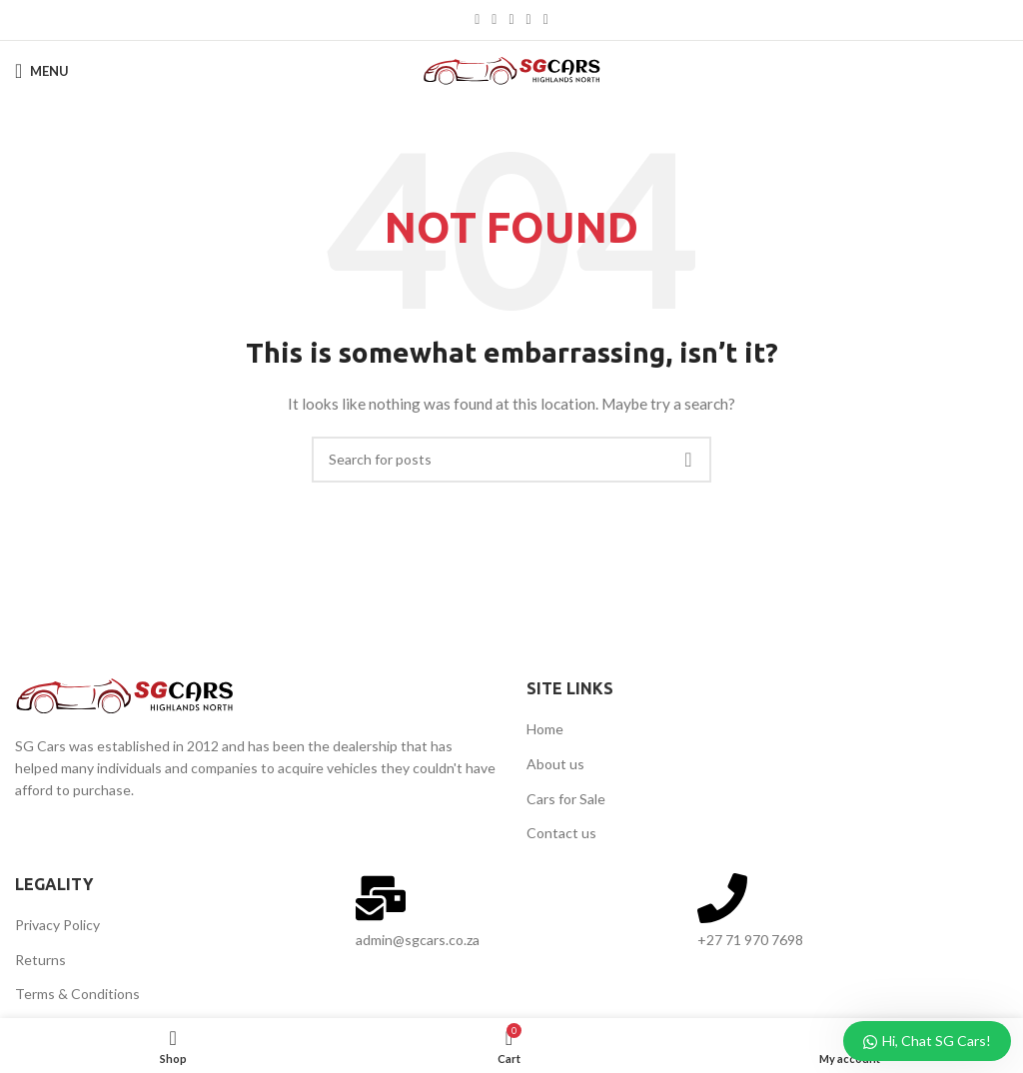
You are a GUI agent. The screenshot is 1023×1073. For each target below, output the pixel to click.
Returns (40, 959)
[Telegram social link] (545, 20)
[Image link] (125, 693)
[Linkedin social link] (528, 20)
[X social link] (494, 20)
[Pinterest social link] (511, 20)
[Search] (511, 460)
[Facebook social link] (477, 20)
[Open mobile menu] (42, 71)
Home (544, 728)
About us (555, 763)
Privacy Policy (57, 924)
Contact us (561, 832)
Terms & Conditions (77, 993)
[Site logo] (512, 69)
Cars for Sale (565, 798)
